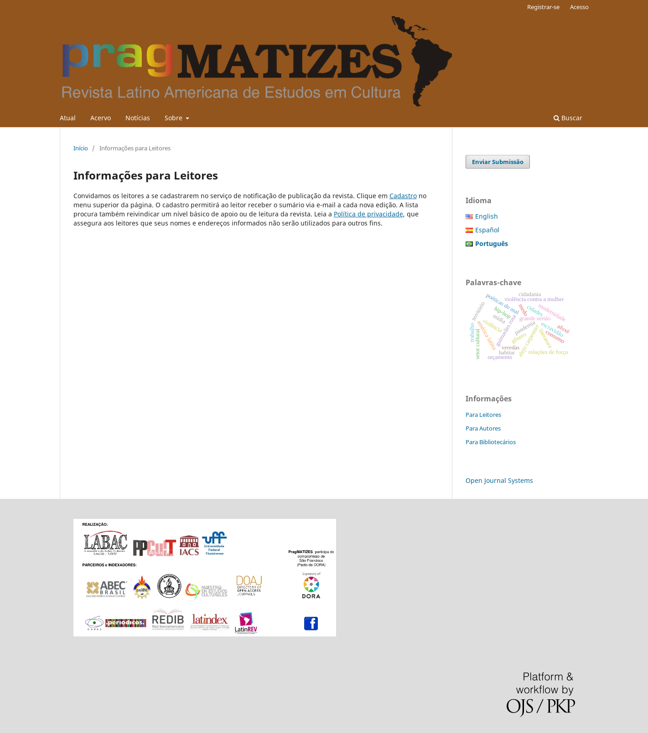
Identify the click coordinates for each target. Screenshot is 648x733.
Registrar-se (543, 7)
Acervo (100, 117)
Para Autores (483, 428)
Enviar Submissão (498, 162)
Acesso (579, 7)
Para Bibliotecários (491, 442)
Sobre (174, 117)
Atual (68, 117)
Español (487, 230)
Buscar (568, 117)
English (486, 216)
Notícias (137, 117)
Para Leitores (483, 414)
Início (80, 148)
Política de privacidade (368, 214)
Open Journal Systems (499, 480)
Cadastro (403, 195)
